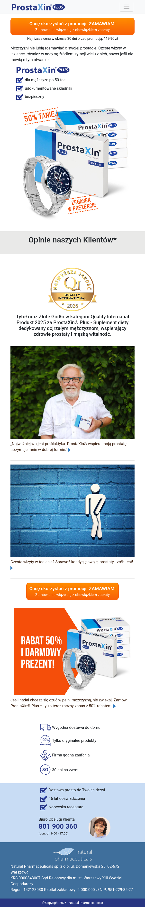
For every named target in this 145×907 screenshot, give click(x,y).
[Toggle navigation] (126, 7)
